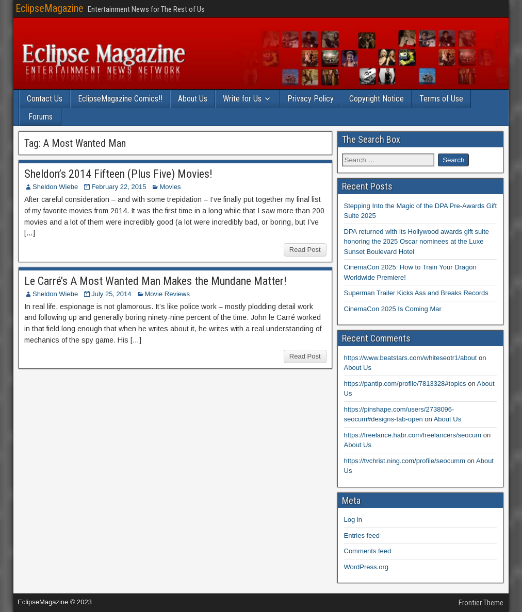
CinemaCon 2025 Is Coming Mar (393, 309)
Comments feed (368, 551)
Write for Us (242, 99)
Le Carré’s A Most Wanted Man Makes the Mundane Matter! (155, 281)
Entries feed (362, 535)
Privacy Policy (310, 99)
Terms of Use (441, 99)
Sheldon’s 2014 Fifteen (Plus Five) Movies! (118, 173)
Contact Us (44, 99)
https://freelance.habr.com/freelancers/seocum (413, 435)
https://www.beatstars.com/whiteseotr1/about (410, 358)
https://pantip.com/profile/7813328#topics (405, 383)
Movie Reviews (167, 294)
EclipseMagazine (49, 8)
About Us (192, 99)
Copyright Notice (376, 99)
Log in (353, 519)
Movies (170, 187)
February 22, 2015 (118, 187)
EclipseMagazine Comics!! (120, 99)
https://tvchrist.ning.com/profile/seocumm (405, 461)
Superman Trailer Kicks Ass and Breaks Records (416, 293)
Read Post (305, 249)
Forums (40, 117)
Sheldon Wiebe (55, 187)
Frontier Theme (481, 602)
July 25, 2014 (111, 294)
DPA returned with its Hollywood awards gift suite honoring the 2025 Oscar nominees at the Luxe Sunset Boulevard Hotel (417, 242)
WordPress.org (366, 567)
